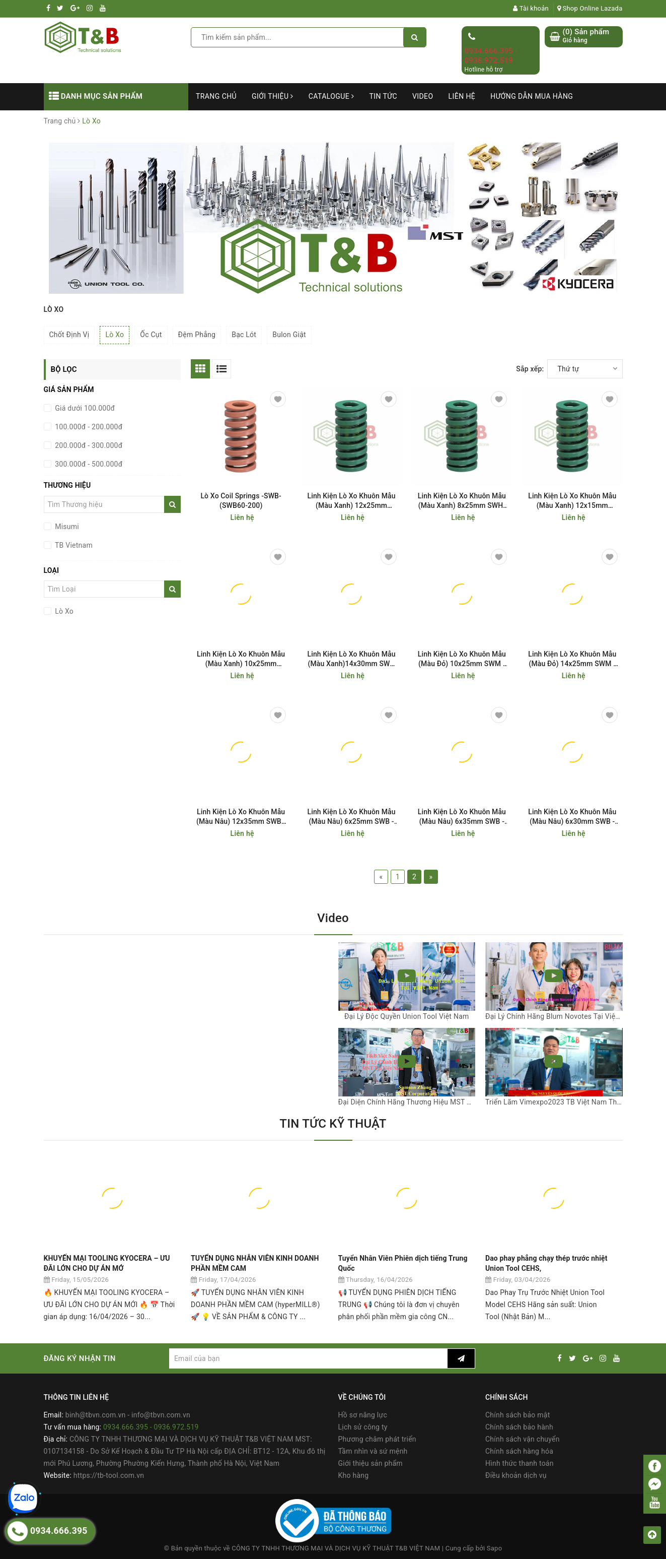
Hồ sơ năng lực (362, 1415)
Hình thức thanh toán (519, 1463)
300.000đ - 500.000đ (88, 464)
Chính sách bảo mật (517, 1415)
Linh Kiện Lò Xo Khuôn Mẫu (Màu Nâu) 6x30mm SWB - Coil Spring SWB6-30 (572, 817)
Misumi (66, 527)
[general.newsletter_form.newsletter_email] (308, 1358)
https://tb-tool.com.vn (108, 1475)
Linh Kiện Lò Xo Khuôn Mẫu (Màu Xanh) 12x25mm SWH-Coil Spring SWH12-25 (351, 501)
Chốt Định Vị (69, 335)
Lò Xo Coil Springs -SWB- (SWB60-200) (240, 500)
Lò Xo (114, 335)
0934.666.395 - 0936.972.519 (491, 56)
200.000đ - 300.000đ (88, 445)
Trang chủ (216, 96)
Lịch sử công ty (363, 1427)
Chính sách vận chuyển (522, 1439)
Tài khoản (531, 8)
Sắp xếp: (530, 369)
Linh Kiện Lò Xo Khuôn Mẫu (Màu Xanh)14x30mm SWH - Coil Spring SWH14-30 (351, 659)
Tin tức (383, 96)
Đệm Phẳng (197, 335)
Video (422, 96)
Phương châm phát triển (377, 1439)
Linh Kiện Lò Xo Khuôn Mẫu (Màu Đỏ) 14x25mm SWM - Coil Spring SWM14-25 (572, 659)
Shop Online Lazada (590, 8)
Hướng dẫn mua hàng (531, 96)
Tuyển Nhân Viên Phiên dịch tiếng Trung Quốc (403, 1263)
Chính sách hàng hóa (519, 1451)
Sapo (494, 1548)
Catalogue (331, 96)
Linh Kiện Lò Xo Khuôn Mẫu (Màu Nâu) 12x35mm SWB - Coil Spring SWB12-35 (240, 817)
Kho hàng (353, 1475)
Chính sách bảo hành (519, 1427)
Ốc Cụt (151, 335)
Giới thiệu (272, 96)
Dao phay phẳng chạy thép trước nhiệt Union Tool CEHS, (546, 1263)
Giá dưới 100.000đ (84, 408)
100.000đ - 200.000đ (88, 427)
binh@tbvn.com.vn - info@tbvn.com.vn (127, 1415)
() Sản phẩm (586, 36)
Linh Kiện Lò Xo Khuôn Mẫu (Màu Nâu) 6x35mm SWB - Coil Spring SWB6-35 (462, 817)
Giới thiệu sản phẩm (370, 1463)
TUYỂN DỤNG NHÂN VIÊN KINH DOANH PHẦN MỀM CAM (255, 1263)
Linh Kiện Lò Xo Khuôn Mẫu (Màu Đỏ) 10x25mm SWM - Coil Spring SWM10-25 (462, 659)
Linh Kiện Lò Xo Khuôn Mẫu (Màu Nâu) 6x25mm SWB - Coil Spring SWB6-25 (351, 817)
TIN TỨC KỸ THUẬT (332, 1124)
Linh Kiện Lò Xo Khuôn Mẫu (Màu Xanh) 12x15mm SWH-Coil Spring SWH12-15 (572, 501)
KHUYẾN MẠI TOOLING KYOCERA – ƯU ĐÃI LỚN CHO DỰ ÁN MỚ (107, 1263)
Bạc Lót (244, 335)
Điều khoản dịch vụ (516, 1475)
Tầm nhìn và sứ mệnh (373, 1451)
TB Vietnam (73, 545)
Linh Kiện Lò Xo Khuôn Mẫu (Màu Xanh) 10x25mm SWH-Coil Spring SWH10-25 (241, 659)
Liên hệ (462, 96)
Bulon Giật (289, 335)
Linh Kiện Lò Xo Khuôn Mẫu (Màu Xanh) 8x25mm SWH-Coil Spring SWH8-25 (462, 501)
